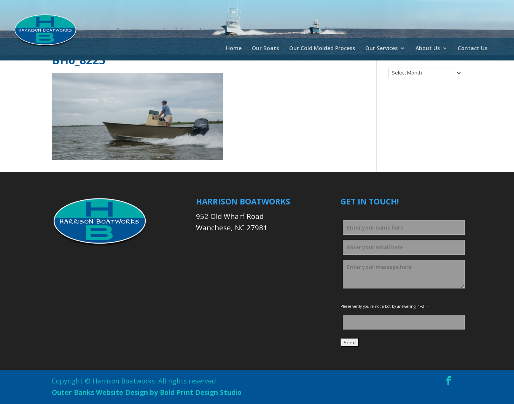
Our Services (381, 49)
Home (234, 49)
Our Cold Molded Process (322, 49)
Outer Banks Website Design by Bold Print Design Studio (147, 392)
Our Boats (265, 49)
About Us (427, 49)
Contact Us (472, 49)
